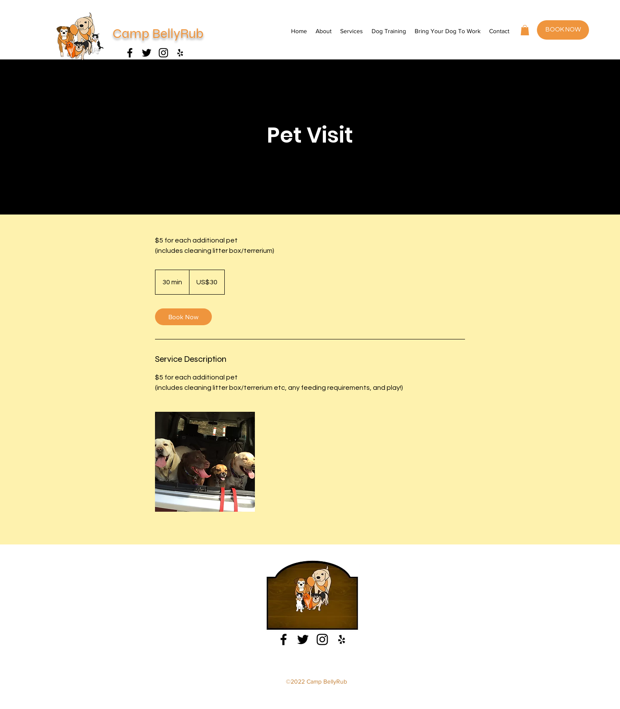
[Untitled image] (205, 462)
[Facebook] (130, 53)
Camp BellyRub (158, 33)
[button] (525, 30)
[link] (183, 316)
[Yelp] (180, 53)
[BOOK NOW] (563, 30)
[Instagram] (163, 53)
